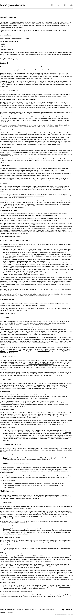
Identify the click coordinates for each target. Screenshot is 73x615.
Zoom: (5, 483)
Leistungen (58, 4)
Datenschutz (10, 612)
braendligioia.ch (50, 609)
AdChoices (30, 349)
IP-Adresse (32, 364)
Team (71, 4)
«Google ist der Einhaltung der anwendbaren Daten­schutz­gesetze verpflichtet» (42, 435)
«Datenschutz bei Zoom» (42, 485)
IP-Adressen (18, 417)
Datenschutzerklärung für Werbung (51, 532)
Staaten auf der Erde (26, 218)
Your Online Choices (43, 351)
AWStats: (5, 585)
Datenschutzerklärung (9, 459)
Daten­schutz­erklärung (36, 433)
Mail (40, 609)
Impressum (2, 612)
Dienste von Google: (9, 430)
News (65, 4)
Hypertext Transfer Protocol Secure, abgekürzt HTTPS (28, 196)
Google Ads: (6, 529)
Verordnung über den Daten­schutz (37, 96)
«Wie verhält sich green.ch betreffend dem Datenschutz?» (33, 459)
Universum (45, 218)
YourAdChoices (13, 351)
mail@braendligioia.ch (6, 49)
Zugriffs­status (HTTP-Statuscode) (44, 364)
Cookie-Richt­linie (23, 439)
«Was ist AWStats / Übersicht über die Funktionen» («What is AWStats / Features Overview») (36, 587)
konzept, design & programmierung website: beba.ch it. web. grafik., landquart (64, 614)
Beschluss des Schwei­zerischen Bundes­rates (17, 220)
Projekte (52, 4)
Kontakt (43, 609)
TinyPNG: (5, 548)
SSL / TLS (65, 194)
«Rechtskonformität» (9, 487)
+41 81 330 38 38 (34, 609)
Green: (5, 458)
